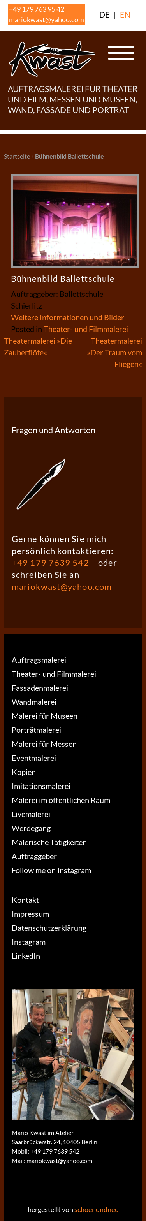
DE (104, 14)
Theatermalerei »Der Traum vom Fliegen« (114, 352)
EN (125, 14)
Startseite (17, 156)
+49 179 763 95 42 (36, 9)
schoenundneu (96, 1209)
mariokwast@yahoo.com (46, 19)
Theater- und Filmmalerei (86, 328)
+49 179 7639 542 (50, 562)
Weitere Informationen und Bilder (67, 317)
